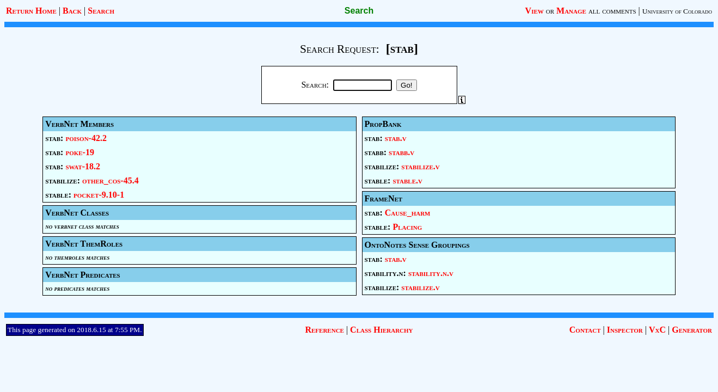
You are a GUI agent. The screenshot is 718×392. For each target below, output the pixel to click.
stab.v (396, 138)
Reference (324, 329)
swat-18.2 (82, 166)
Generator (692, 329)
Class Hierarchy (381, 329)
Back (72, 10)
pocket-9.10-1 (98, 194)
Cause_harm (408, 212)
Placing (407, 226)
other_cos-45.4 (110, 180)
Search (101, 10)
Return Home (31, 10)
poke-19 (79, 152)
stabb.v (401, 152)
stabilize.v (420, 166)
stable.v (407, 180)
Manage (571, 10)
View (534, 10)
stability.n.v (430, 273)
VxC (657, 329)
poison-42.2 (86, 138)
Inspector (625, 329)
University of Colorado (677, 11)
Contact (585, 329)
